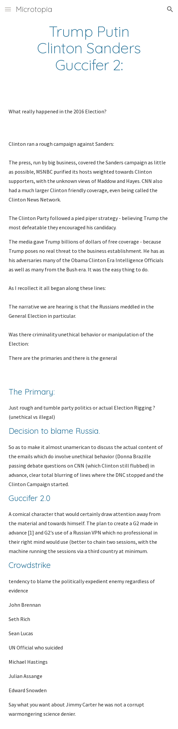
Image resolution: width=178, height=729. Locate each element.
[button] (8, 9)
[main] (89, 48)
